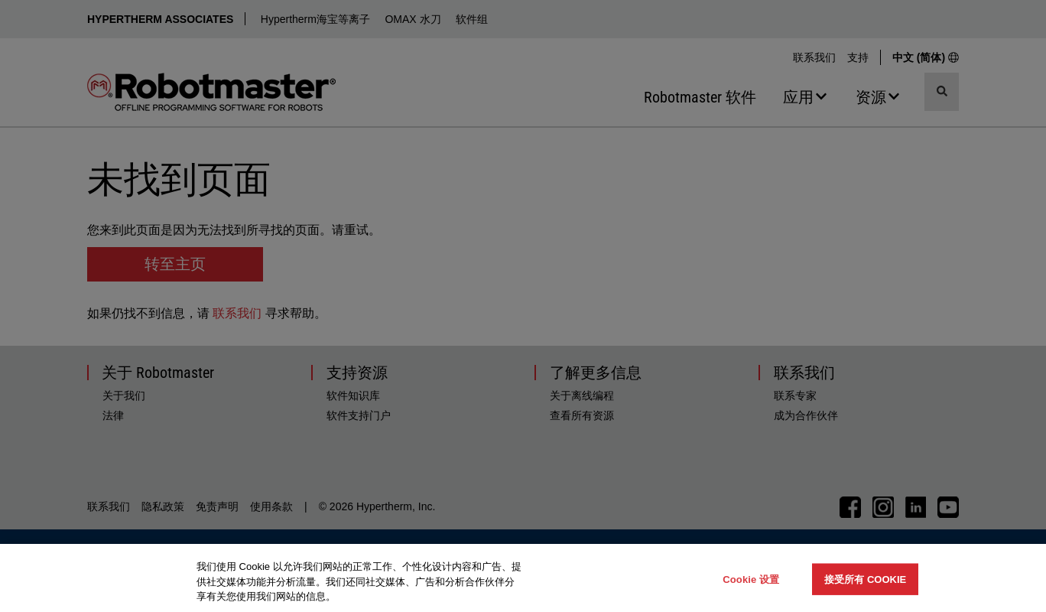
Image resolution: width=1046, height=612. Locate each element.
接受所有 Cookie (865, 578)
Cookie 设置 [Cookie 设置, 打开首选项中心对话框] (751, 578)
